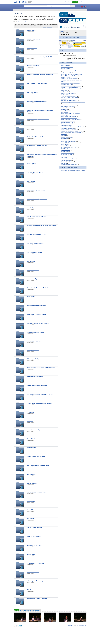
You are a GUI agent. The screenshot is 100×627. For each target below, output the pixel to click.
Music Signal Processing (33, 350)
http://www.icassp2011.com (24, 21)
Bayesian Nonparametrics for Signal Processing (80, 613)
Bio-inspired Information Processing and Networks (40, 74)
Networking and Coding (33, 358)
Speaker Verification (32, 483)
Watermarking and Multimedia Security (37, 598)
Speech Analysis (31, 501)
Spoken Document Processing (34, 527)
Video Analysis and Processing (35, 581)
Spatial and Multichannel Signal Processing (38, 465)
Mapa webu (70, 625)
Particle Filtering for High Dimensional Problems (39, 403)
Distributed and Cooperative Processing (37, 145)
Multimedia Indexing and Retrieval (35, 332)
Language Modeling (32, 279)
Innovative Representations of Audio (36, 234)
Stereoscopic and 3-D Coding (34, 545)
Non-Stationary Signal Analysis (35, 376)
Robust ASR (30, 421)
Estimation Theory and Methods (35, 172)
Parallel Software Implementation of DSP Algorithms (40, 394)
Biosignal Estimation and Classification (37, 83)
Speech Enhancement (32, 509)
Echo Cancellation (31, 163)
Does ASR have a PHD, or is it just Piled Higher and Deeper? (50, 613)
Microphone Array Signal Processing (36, 305)
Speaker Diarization (32, 474)
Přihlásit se (83, 1)
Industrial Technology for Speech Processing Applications (42, 225)
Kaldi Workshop (31, 261)
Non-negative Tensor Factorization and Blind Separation (41, 367)
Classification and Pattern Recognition (37, 101)
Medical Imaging (31, 296)
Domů (20, 9)
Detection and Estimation (33, 128)
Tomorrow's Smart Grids (33, 572)
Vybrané (16, 610)
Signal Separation (31, 447)
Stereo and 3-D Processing (34, 536)
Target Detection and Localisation (35, 563)
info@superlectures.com (81, 625)
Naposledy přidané (35, 610)
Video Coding (30, 589)
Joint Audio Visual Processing (34, 252)
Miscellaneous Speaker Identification (36, 314)
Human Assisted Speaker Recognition (36, 190)
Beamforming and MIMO (33, 65)
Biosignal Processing (32, 92)
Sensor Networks (31, 438)
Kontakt (67, 1)
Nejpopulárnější (24, 610)
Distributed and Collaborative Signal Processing (39, 136)
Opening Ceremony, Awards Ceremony (37, 385)
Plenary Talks (30, 412)
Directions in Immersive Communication (65, 613)
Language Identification (33, 270)
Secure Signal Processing (33, 430)
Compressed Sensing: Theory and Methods (38, 119)
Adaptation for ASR (32, 48)
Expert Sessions (31, 181)
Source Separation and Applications (36, 456)
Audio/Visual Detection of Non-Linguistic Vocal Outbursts (41, 56)
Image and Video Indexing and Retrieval (37, 199)
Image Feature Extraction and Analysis (37, 216)
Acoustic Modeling (31, 30)
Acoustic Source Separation (34, 39)
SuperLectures (23, 2)
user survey (71, 32)
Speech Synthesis (31, 518)
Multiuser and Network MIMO (34, 341)
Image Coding (30, 207)
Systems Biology (31, 554)
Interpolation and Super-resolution (35, 243)
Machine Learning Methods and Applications (38, 287)
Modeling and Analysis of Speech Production (38, 323)
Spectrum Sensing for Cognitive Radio (36, 492)
